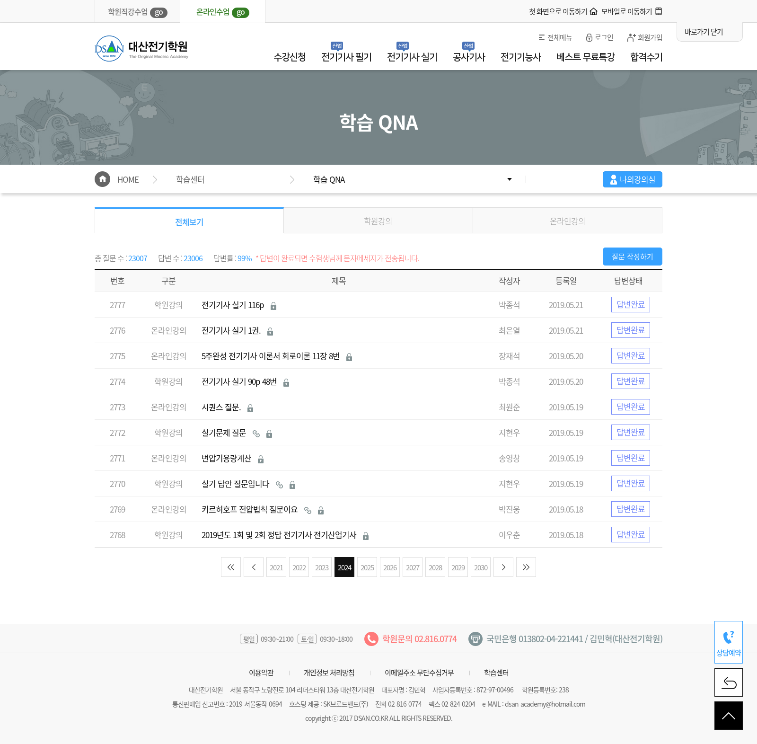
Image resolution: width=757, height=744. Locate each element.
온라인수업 (222, 12)
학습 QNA (328, 179)
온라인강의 (567, 221)
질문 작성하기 (632, 256)
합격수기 (646, 57)
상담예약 (728, 652)
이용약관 (261, 672)
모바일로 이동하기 (626, 11)
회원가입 (650, 37)
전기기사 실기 (412, 57)
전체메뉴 (559, 37)
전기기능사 (521, 57)
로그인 (604, 37)
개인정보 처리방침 (329, 672)
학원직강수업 (137, 12)
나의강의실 (637, 179)
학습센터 (496, 672)
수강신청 (289, 57)
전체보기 (189, 222)
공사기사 (469, 57)
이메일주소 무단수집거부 (419, 672)
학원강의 (378, 221)
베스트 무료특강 (585, 57)
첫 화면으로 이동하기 (558, 11)
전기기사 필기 (346, 57)
